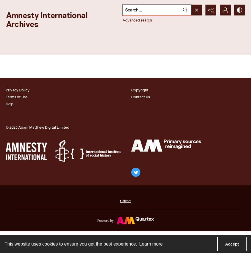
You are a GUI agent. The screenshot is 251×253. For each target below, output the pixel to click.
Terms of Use (17, 97)
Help (9, 104)
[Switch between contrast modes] (239, 10)
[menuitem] (125, 200)
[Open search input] (196, 10)
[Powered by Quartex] (125, 220)
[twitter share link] (135, 172)
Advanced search (137, 20)
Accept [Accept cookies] (232, 244)
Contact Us (140, 97)
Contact (125, 201)
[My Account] (225, 10)
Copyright (139, 90)
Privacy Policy (18, 90)
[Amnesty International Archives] (51, 20)
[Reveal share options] (210, 10)
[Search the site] (151, 10)
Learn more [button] (151, 244)
